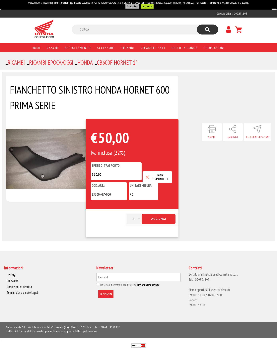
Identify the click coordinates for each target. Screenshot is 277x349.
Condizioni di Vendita (19, 286)
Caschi (53, 47)
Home (36, 47)
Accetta (147, 6)
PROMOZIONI (214, 47)
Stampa (211, 137)
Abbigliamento (78, 47)
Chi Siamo (13, 281)
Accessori (106, 47)
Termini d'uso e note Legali (22, 292)
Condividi (233, 137)
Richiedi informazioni (257, 137)
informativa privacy (147, 285)
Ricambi (128, 47)
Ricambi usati (153, 47)
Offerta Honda (185, 47)
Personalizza (132, 6)
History (11, 275)
